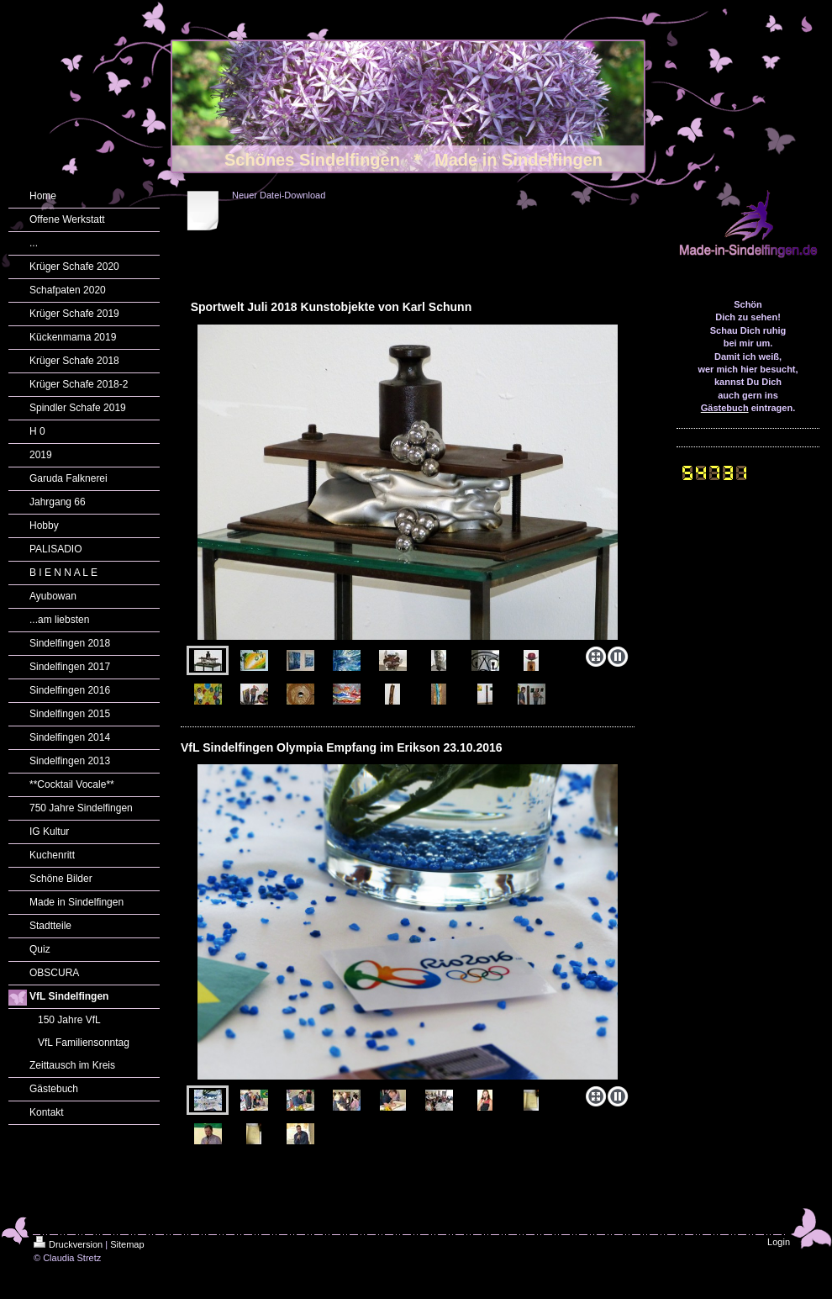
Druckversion (68, 1244)
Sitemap (127, 1244)
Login (778, 1242)
